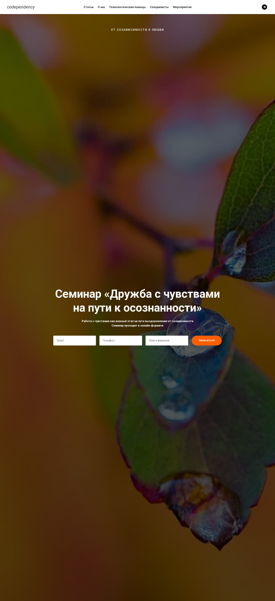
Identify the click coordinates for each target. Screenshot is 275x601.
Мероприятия (182, 7)
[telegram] (264, 7)
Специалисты (159, 7)
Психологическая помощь (127, 7)
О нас (101, 7)
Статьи (88, 7)
